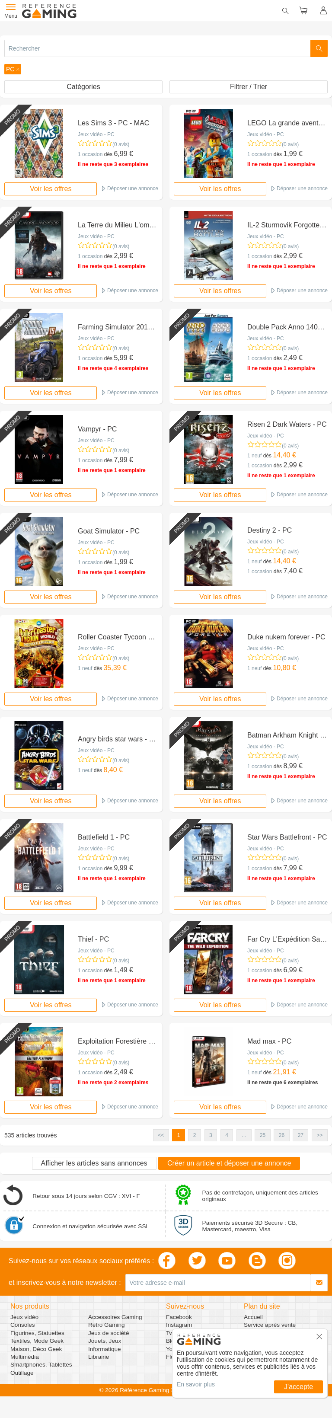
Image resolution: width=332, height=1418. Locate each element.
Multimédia (24, 1357)
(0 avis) (120, 144)
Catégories (83, 86)
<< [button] (161, 1135)
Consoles (22, 1325)
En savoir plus (196, 1384)
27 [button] (300, 1135)
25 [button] (262, 1135)
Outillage (22, 1373)
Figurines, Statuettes (37, 1333)
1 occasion (90, 154)
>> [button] (319, 1135)
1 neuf (254, 456)
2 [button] (194, 1135)
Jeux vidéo (24, 1317)
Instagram (179, 1325)
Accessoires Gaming (115, 1317)
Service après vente (270, 1325)
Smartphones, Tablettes (41, 1364)
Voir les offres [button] (51, 188)
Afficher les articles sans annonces (94, 1163)
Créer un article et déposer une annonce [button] (229, 1163)
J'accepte (298, 1386)
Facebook (179, 1317)
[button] (12, 69)
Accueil (253, 1317)
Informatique (104, 1349)
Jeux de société (108, 1333)
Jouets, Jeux (104, 1341)
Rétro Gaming (106, 1325)
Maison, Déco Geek (36, 1349)
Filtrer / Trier (248, 86)
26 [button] (281, 1135)
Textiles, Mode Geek (37, 1341)
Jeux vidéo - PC (96, 134)
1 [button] (178, 1135)
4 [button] (226, 1135)
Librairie (98, 1357)
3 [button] (210, 1135)
